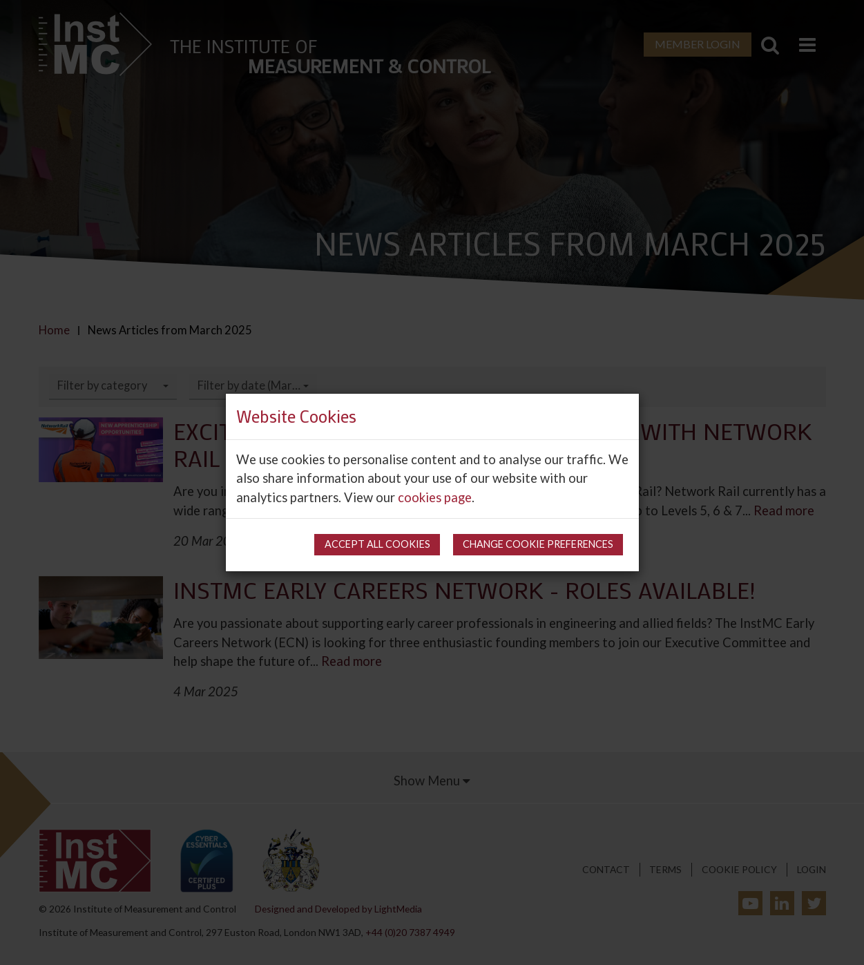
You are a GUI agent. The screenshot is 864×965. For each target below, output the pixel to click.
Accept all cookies (377, 544)
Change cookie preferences (538, 544)
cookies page (435, 497)
